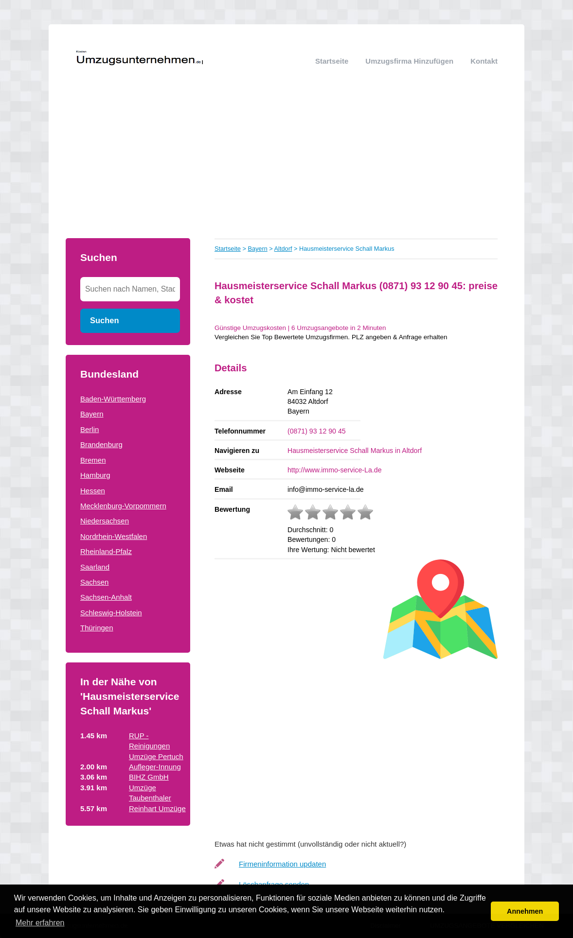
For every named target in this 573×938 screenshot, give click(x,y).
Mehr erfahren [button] (40, 923)
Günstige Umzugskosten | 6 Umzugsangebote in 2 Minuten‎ (300, 327)
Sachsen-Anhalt (106, 597)
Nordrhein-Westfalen (113, 536)
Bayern (92, 414)
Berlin (89, 429)
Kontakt (484, 61)
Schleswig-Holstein (111, 612)
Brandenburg (101, 444)
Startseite (331, 61)
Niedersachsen (104, 521)
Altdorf (283, 248)
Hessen (92, 490)
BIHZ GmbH (149, 777)
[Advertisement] (286, 165)
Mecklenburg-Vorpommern (123, 506)
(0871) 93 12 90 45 (316, 431)
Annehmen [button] (525, 911)
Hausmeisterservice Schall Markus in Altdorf (354, 450)
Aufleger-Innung (155, 767)
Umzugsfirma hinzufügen (409, 61)
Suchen (104, 320)
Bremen (93, 460)
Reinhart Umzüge (157, 808)
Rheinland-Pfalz (106, 551)
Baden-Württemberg (113, 399)
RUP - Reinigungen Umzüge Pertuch (156, 746)
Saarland (94, 567)
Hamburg (95, 475)
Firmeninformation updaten (282, 864)
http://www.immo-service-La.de (334, 470)
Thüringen (96, 628)
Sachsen (94, 582)
